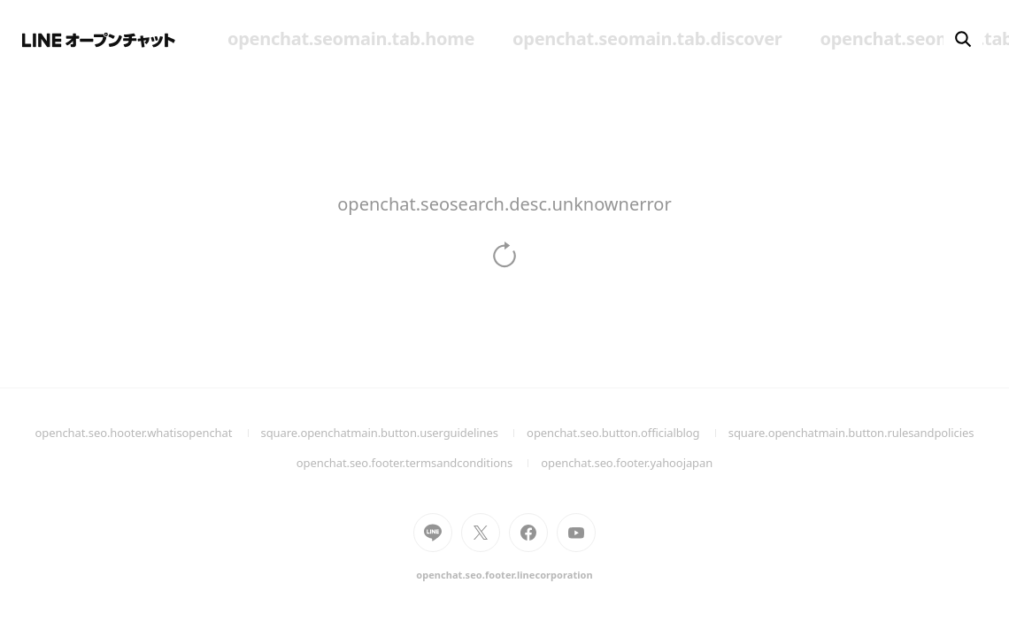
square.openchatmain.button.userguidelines (394, 433)
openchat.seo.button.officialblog (627, 433)
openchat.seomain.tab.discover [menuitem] (647, 38)
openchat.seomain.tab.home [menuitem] (350, 38)
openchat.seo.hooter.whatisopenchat (148, 433)
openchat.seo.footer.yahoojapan (626, 463)
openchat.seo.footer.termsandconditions (419, 463)
